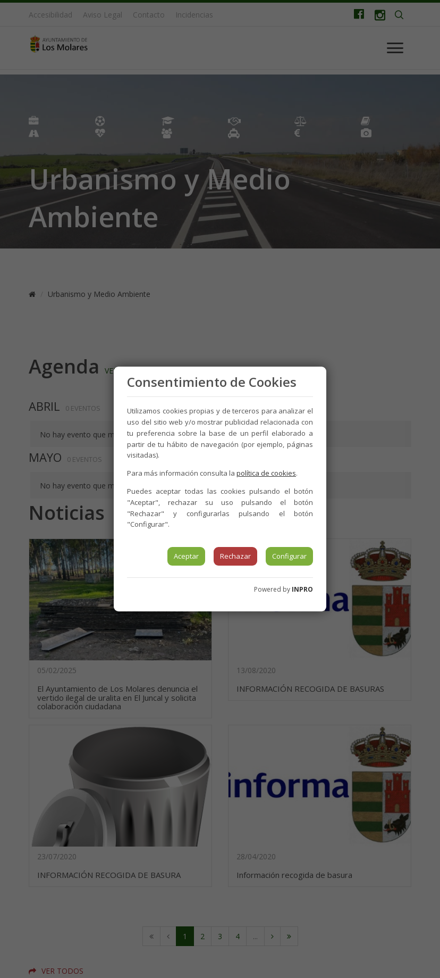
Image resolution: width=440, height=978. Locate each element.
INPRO (302, 589)
